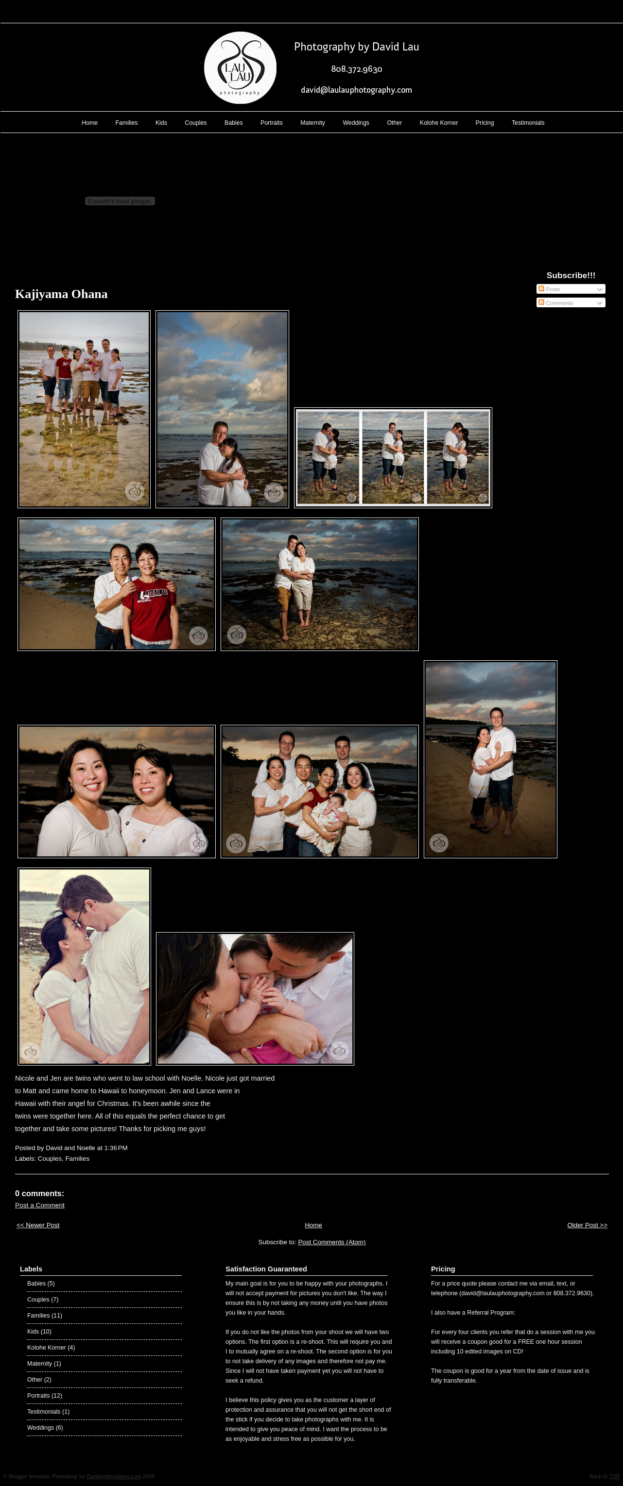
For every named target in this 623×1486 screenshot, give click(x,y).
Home (90, 122)
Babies (234, 122)
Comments (555, 303)
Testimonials (528, 122)
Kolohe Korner (439, 122)
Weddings (356, 122)
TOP (614, 1476)
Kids (161, 122)
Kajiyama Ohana (61, 294)
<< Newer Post (38, 1225)
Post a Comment (40, 1205)
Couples (196, 122)
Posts (549, 289)
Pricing (485, 122)
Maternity (312, 122)
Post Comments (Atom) (331, 1242)
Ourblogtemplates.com (114, 1476)
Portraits (271, 122)
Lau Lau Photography (312, 8)
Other (394, 122)
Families (127, 122)
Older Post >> (587, 1225)
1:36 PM (116, 1148)
